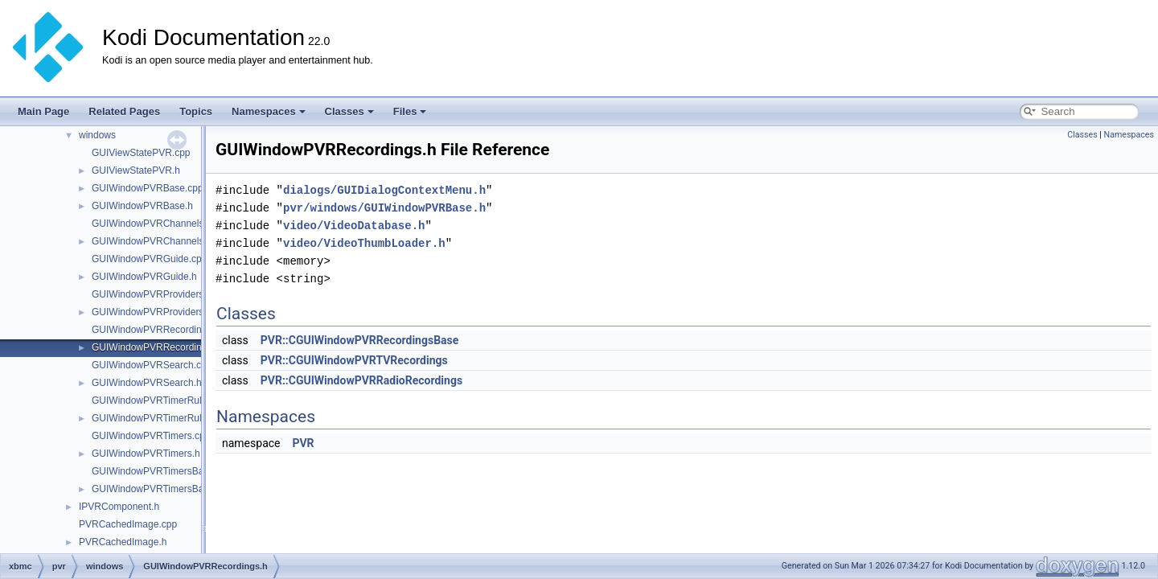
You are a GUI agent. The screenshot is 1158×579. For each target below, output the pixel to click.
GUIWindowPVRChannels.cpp (157, 223)
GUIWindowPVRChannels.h (151, 241)
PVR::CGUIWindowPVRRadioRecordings (361, 380)
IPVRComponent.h (119, 506)
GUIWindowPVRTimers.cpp (151, 435)
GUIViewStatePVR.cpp (141, 152)
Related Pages (124, 111)
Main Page (43, 111)
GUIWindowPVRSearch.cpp (151, 365)
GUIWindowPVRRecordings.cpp (161, 329)
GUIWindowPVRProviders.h (151, 312)
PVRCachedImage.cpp (128, 524)
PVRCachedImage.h (122, 542)
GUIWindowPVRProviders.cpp (157, 294)
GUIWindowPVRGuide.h (144, 276)
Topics (195, 111)
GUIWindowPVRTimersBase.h (157, 489)
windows (97, 135)
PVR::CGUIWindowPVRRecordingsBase (360, 340)
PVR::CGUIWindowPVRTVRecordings (354, 360)
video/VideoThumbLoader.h (364, 243)
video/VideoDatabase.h (354, 225)
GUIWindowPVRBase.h (142, 205)
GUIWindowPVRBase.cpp (147, 188)
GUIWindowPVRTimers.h (146, 453)
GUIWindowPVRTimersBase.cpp (162, 471)
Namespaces (269, 111)
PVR (303, 443)
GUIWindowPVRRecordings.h (156, 347)
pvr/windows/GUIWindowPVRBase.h (384, 208)
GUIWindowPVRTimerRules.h (156, 418)
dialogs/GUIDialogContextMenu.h (384, 190)
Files (410, 111)
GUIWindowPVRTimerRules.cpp (161, 400)
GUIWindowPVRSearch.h (147, 382)
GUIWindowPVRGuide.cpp (149, 259)
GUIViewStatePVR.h (136, 170)
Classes (349, 111)
